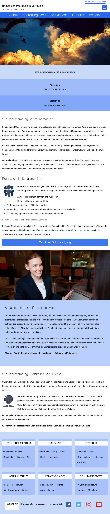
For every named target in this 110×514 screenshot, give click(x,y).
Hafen (62, 451)
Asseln (19, 451)
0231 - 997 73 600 (93, 396)
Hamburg (81, 490)
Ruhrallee (8, 485)
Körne (91, 451)
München (92, 490)
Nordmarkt (82, 462)
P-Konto (59, 485)
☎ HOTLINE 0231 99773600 (95, 2)
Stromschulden (47, 490)
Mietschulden (46, 485)
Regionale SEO (56, 504)
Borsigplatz (9, 457)
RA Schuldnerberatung (87, 485)
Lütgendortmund (84, 457)
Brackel (20, 457)
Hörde (43, 457)
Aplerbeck (8, 451)
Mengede (99, 457)
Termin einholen (65, 415)
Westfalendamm (11, 490)
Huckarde (53, 457)
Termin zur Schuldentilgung (55, 242)
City (29, 457)
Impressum (41, 504)
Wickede (26, 490)
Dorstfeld (44, 451)
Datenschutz (27, 504)
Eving (54, 451)
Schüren (19, 485)
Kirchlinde (81, 451)
